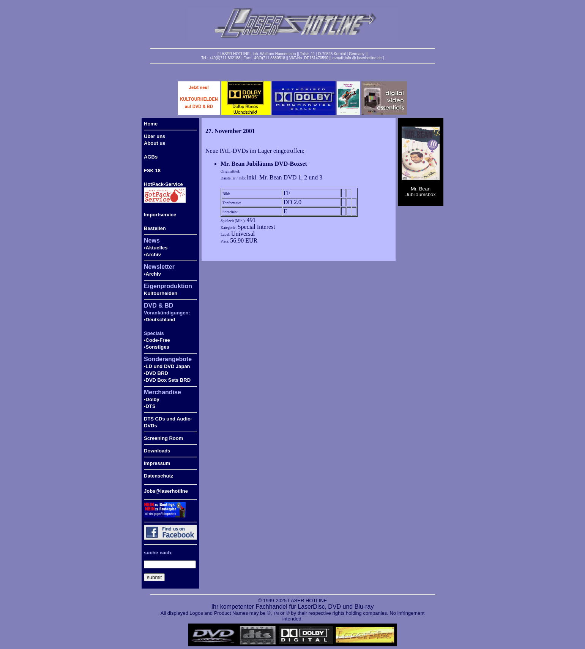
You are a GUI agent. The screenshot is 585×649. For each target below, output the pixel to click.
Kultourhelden (160, 293)
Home (151, 124)
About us (154, 143)
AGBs (151, 157)
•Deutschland (159, 319)
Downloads (157, 451)
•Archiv (152, 254)
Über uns (154, 136)
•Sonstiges (156, 347)
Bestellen (155, 228)
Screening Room (163, 438)
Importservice (160, 214)
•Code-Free (157, 340)
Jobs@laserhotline (166, 491)
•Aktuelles (155, 248)
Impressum (157, 463)
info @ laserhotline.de (363, 58)
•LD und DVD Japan (167, 366)
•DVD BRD (156, 373)
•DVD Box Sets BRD (167, 380)
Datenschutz (158, 476)
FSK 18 (152, 170)
